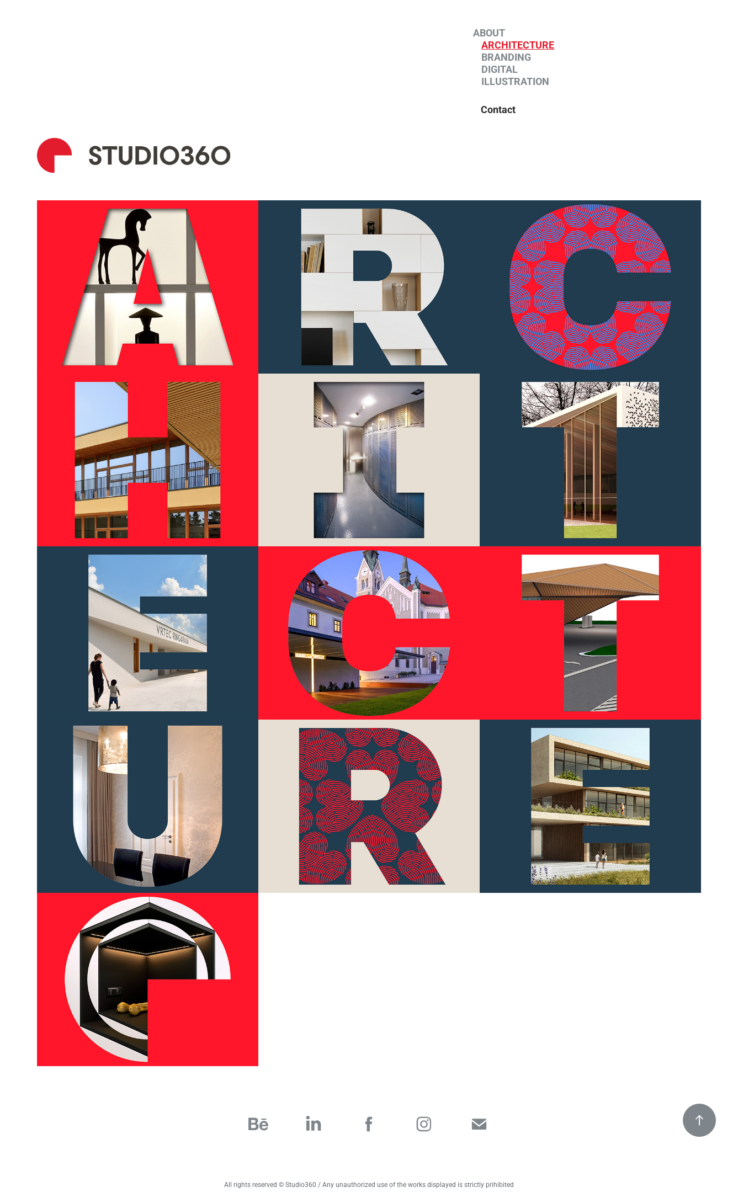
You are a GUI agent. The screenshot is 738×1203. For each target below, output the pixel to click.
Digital (499, 69)
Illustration (515, 81)
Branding (506, 56)
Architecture (517, 44)
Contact (498, 109)
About (489, 32)
